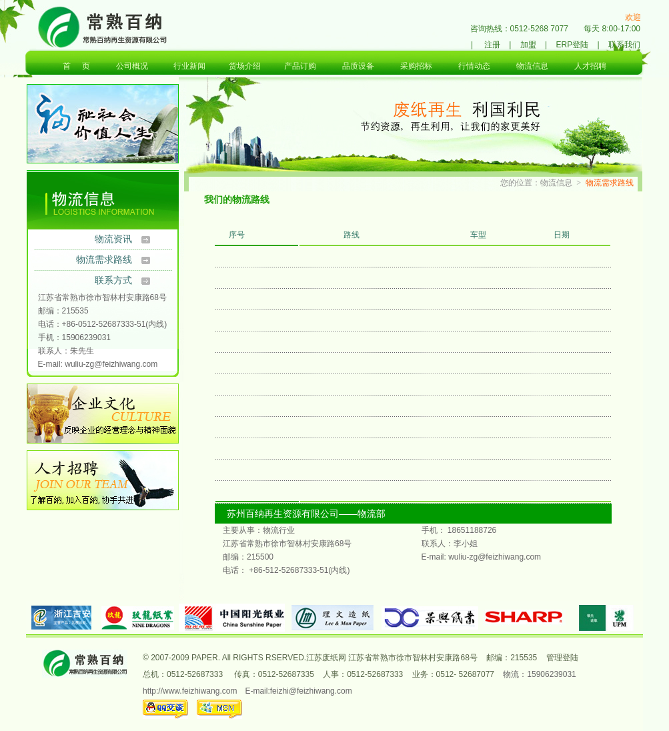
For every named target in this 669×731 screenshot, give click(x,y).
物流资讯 (113, 238)
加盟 (528, 44)
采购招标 (416, 66)
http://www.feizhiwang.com (190, 691)
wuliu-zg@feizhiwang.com (111, 364)
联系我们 (624, 44)
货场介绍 (245, 66)
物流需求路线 (104, 259)
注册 (492, 44)
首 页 (76, 66)
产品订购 (300, 66)
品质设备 (358, 66)
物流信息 (532, 66)
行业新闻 (189, 66)
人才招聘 (590, 66)
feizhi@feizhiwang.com (311, 691)
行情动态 (474, 66)
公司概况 (132, 66)
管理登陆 (562, 657)
